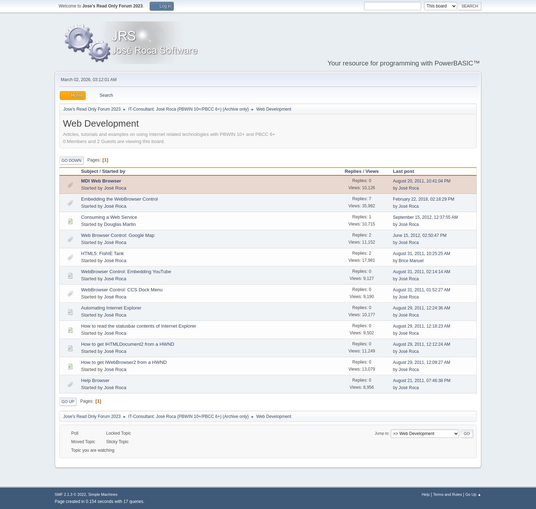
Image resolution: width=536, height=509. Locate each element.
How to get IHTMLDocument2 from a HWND (127, 344)
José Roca (115, 188)
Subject (89, 171)
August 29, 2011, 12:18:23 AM (421, 326)
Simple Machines (102, 494)
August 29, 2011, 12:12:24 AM (421, 344)
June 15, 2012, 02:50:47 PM (420, 235)
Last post (406, 171)
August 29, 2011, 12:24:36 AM (421, 308)
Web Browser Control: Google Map (117, 235)
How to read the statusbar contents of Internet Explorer (138, 326)
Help (426, 494)
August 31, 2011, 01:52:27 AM (421, 289)
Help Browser (95, 380)
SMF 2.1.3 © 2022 (70, 494)
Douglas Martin (120, 224)
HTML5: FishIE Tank (102, 253)
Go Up (67, 401)
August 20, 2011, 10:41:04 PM (422, 181)
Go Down (71, 160)
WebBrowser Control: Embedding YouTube (126, 271)
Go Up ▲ (473, 494)
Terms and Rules (447, 494)
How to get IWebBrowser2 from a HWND (124, 362)
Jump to (381, 433)
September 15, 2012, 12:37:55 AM (425, 217)
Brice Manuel (411, 260)
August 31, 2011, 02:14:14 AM (421, 271)
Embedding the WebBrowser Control (119, 199)
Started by (113, 171)
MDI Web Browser (101, 181)
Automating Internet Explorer (111, 308)
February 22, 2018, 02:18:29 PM (424, 199)
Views (372, 171)
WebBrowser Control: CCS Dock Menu (121, 289)
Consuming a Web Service (109, 217)
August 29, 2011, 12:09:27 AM (421, 362)
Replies (353, 171)
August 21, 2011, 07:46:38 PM (422, 380)
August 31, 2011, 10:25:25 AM (421, 253)
